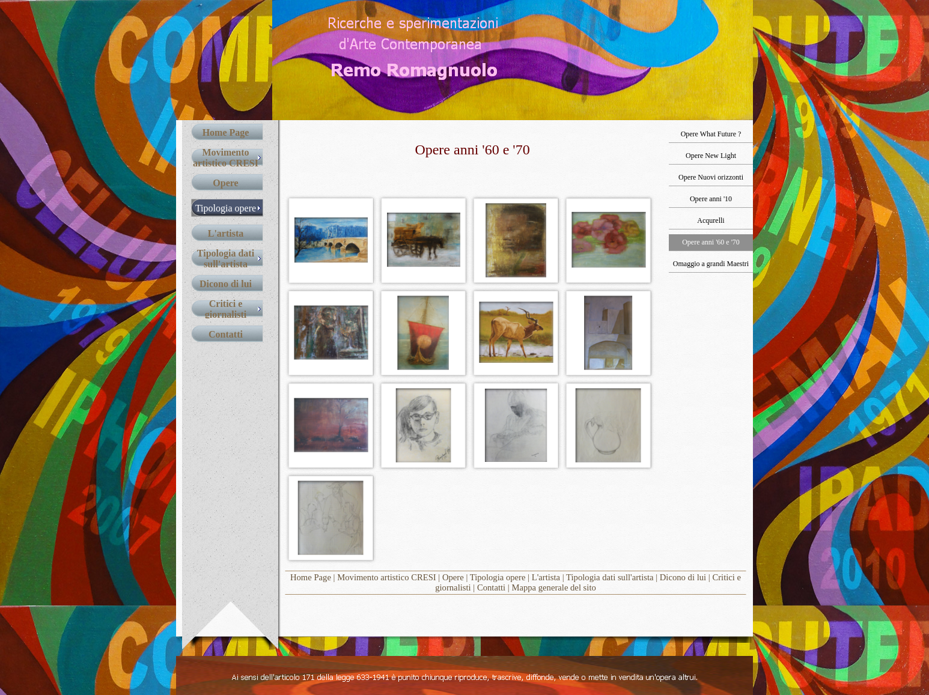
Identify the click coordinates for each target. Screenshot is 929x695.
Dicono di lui (683, 577)
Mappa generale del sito (553, 587)
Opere (453, 577)
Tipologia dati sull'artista (609, 577)
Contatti (491, 587)
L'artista (546, 577)
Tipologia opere (498, 577)
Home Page (310, 577)
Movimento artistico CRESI (386, 577)
